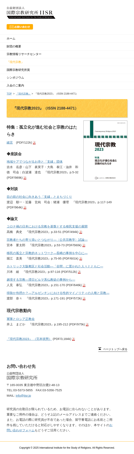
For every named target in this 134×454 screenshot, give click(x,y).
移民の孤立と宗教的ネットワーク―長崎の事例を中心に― (47, 253)
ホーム (11, 38)
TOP (9, 93)
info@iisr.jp (23, 395)
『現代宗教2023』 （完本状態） (29, 339)
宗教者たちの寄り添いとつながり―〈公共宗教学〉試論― (47, 239)
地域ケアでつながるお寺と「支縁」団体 (35, 161)
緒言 (10, 142)
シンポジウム (15, 77)
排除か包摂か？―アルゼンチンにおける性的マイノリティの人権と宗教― (58, 293)
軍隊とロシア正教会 (21, 319)
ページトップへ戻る (115, 349)
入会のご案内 (15, 85)
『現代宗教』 (15, 62)
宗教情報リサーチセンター (24, 54)
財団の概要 (14, 46)
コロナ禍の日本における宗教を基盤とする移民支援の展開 (47, 226)
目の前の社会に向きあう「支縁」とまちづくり (39, 196)
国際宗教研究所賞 (18, 69)
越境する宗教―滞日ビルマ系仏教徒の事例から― (41, 279)
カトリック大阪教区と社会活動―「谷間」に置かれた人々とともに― (55, 266)
